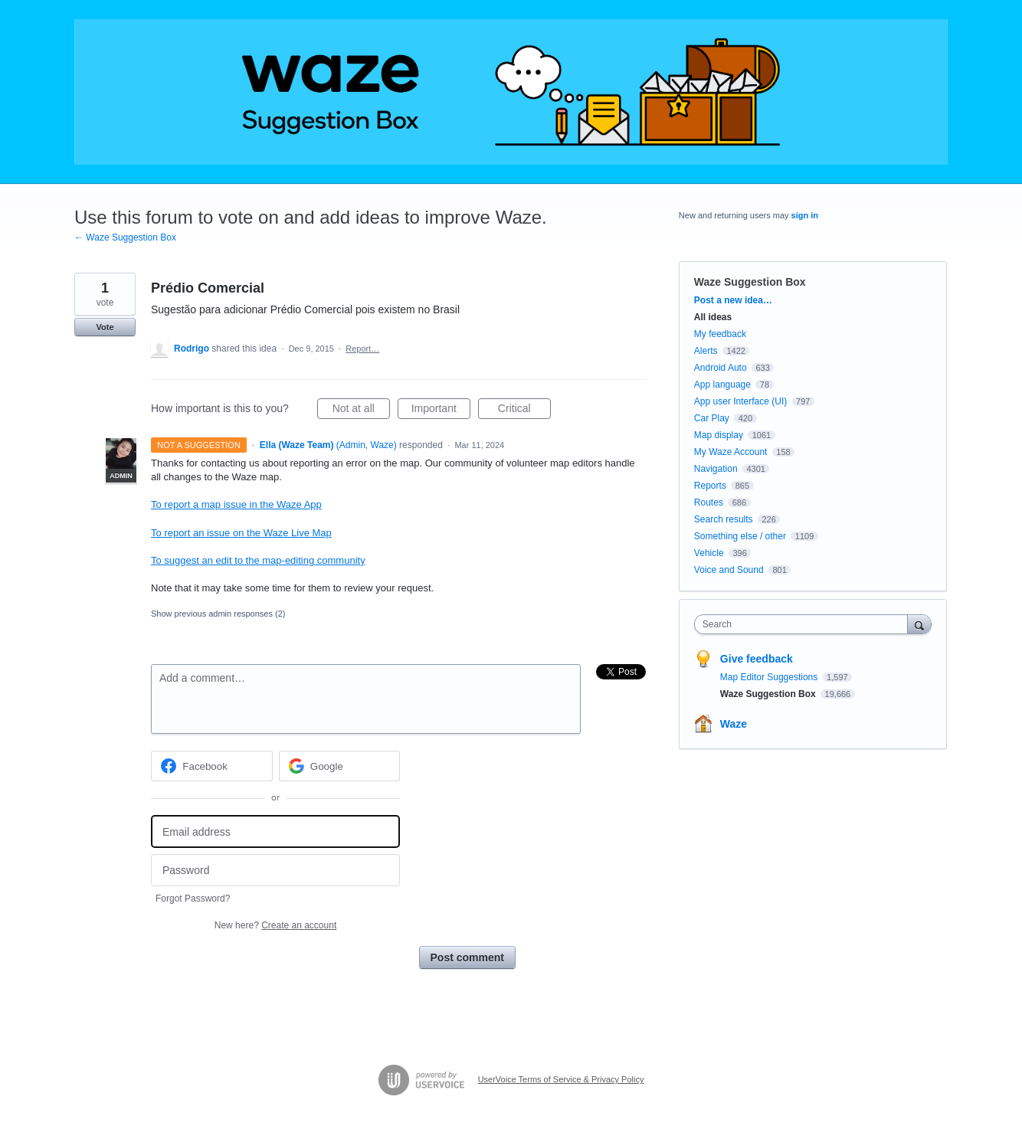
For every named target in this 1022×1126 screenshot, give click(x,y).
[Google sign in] (340, 766)
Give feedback (756, 659)
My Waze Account (731, 452)
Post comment (467, 957)
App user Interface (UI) (740, 401)
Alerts (706, 350)
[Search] (919, 623)
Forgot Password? (193, 898)
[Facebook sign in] (212, 766)
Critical (524, 410)
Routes (708, 502)
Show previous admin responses (218, 613)
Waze (733, 724)
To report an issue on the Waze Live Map (241, 532)
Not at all (361, 410)
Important (440, 410)
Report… (362, 348)
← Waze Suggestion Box (125, 237)
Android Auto (720, 367)
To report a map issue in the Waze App (236, 504)
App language (722, 384)
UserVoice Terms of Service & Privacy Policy (561, 1079)
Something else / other (740, 536)
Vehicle (709, 553)
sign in (804, 215)
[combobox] (805, 624)
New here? (275, 925)
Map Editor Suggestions (770, 677)
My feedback (720, 334)
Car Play (711, 418)
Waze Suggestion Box (750, 282)
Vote (104, 327)
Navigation (716, 468)
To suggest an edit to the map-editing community (258, 560)
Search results (723, 519)
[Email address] (275, 831)
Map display (718, 435)
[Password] (275, 870)
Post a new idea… (733, 300)
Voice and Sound (729, 570)
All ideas (713, 317)
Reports (710, 485)
